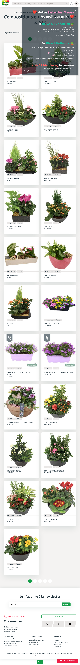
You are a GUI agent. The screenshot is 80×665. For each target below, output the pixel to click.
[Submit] (66, 3)
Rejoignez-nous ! (34, 642)
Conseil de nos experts (61, 642)
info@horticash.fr (9, 631)
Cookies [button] (69, 653)
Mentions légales (23, 653)
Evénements (57, 646)
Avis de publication (10, 643)
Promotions (70, 58)
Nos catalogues (8, 637)
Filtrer (40, 662)
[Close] (75, 10)
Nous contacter (67, 660)
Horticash (57, 640)
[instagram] (47, 624)
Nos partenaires (34, 644)
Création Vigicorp (40, 656)
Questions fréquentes (10, 645)
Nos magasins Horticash (11, 639)
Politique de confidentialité (37, 653)
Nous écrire (59, 616)
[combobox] (40, 3)
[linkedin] (70, 624)
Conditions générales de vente (13, 641)
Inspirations (57, 644)
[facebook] (59, 624)
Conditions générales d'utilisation (56, 653)
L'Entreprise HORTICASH (36, 640)
